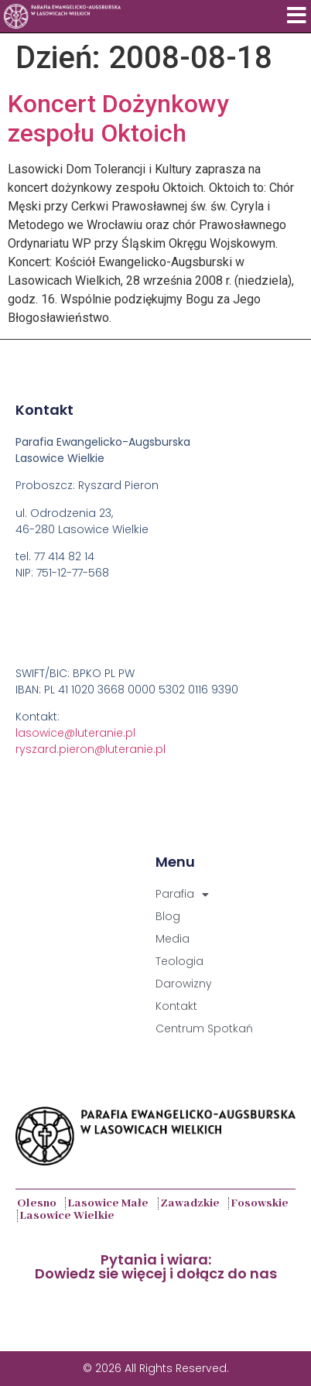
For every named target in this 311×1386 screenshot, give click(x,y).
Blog (168, 916)
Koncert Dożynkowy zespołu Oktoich (118, 118)
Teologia (179, 961)
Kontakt (176, 1006)
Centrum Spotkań (204, 1028)
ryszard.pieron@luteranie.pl (90, 749)
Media (173, 938)
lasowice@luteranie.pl (75, 733)
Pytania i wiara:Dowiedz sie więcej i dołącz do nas (156, 1266)
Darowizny (184, 983)
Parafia (182, 894)
